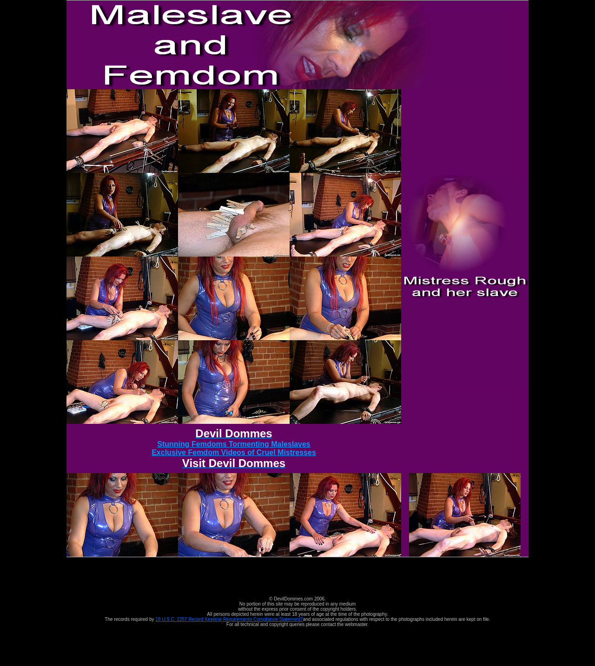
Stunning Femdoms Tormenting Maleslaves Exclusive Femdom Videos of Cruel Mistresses (234, 449)
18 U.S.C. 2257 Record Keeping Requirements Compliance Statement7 (229, 619)
